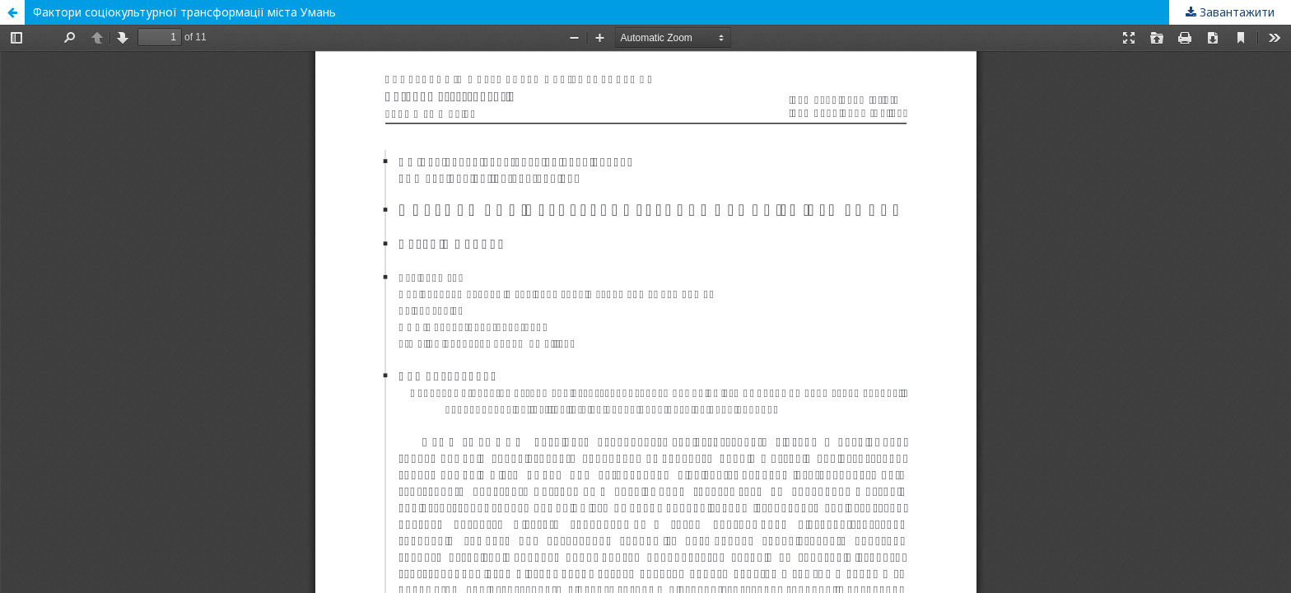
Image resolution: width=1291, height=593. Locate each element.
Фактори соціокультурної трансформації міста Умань (184, 12)
